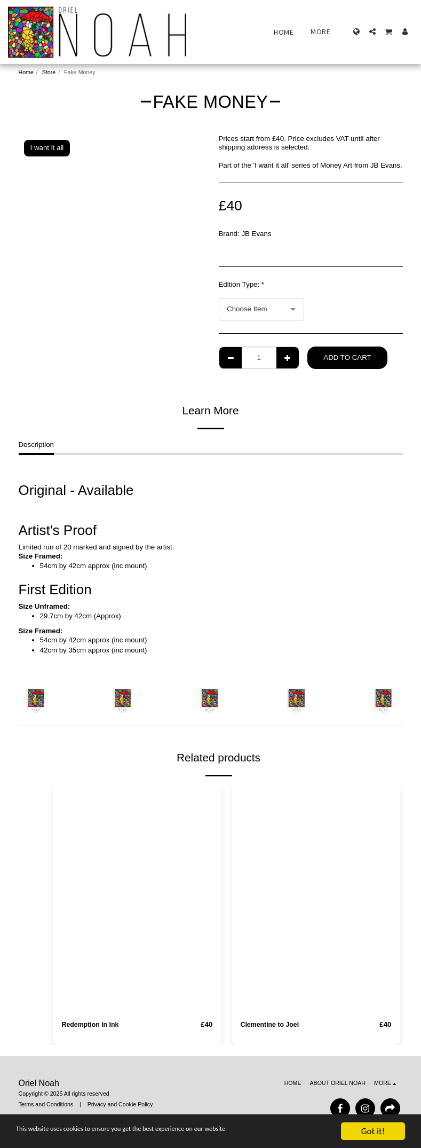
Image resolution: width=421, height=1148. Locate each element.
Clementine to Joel (272, 1025)
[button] (372, 31)
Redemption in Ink (92, 1025)
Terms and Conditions (46, 1105)
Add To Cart (347, 357)
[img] (137, 899)
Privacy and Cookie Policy (120, 1105)
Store (48, 72)
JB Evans (256, 234)
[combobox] (261, 309)
